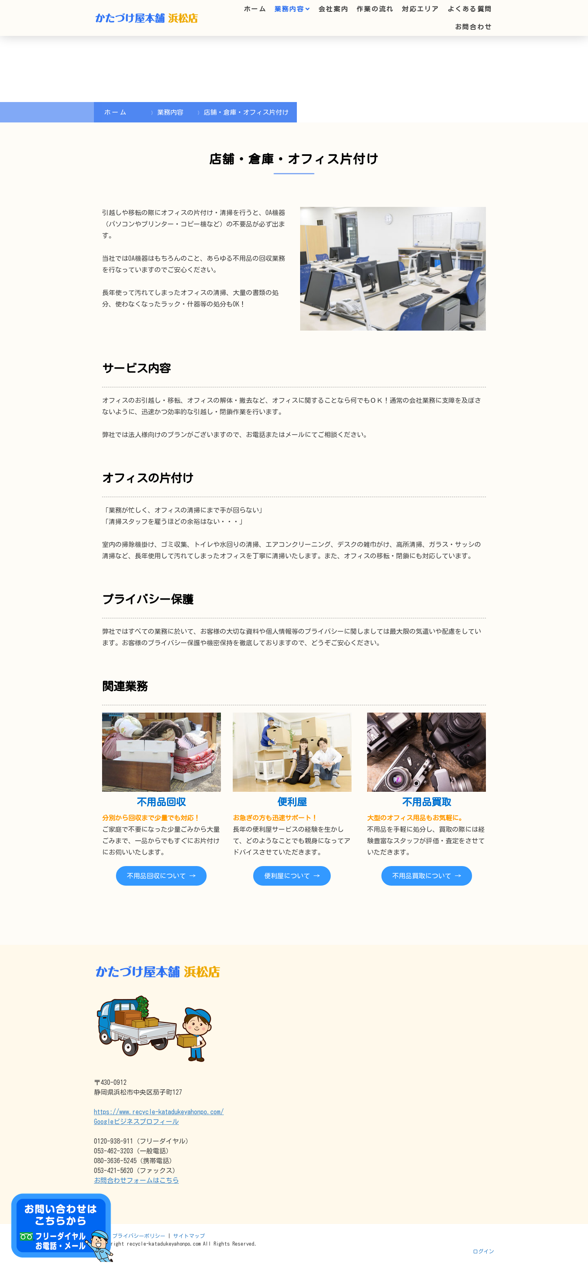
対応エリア (420, 9)
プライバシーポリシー (138, 1236)
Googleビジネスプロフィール (136, 1121)
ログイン (483, 1251)
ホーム (255, 9)
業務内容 (289, 9)
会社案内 (333, 9)
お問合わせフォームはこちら (136, 1180)
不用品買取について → (426, 876)
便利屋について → (292, 876)
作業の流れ (375, 9)
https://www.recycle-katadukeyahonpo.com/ (159, 1111)
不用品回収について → (161, 876)
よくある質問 (470, 9)
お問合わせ (473, 27)
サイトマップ (189, 1236)
